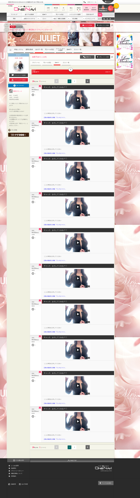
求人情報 (74, 18)
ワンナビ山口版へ (107, 483)
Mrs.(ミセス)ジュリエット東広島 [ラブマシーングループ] (31, 29)
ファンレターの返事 (74, 14)
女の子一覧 (39, 49)
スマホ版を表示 (19, 460)
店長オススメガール (29, 18)
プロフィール (36, 62)
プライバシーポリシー (17, 471)
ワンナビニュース (90, 18)
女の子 (100, 18)
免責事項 (13, 468)
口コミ (44, 18)
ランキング (14, 14)
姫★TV (44, 14)
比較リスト (92, 2)
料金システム (18, 49)
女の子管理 (24, 484)
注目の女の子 (90, 14)
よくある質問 (15, 465)
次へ (88, 81)
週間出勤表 (29, 49)
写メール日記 (59, 14)
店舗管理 (13, 484)
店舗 (100, 14)
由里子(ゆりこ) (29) (39, 57)
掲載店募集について (16, 473)
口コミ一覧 (77, 49)
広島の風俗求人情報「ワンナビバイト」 (55, 117)
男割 (14, 18)
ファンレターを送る (19, 80)
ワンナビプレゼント (111, 8)
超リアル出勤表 (29, 14)
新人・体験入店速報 (59, 18)
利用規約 (13, 476)
